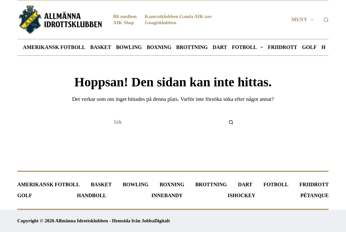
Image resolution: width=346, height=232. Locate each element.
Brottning (192, 47)
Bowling (129, 47)
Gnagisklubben (161, 22)
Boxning (159, 47)
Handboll (92, 195)
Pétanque (314, 195)
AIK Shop (123, 22)
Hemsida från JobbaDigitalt (141, 220)
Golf (309, 47)
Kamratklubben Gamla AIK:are (178, 16)
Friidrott (282, 47)
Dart (220, 47)
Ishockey (241, 195)
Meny (303, 20)
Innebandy (167, 195)
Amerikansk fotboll (54, 47)
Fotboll (248, 47)
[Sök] (326, 19)
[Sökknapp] (231, 122)
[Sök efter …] (166, 122)
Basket (100, 47)
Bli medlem (125, 16)
